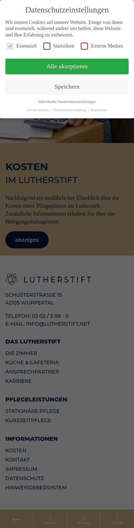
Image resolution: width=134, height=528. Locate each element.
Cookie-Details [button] (38, 107)
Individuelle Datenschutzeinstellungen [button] (67, 99)
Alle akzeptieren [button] (67, 63)
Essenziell (21, 43)
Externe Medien (102, 43)
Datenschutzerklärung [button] (71, 107)
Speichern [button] (67, 84)
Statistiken (58, 43)
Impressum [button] (98, 107)
